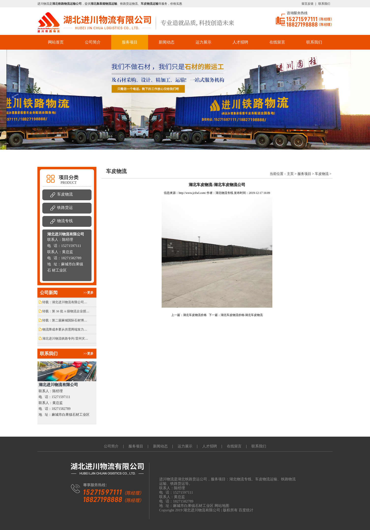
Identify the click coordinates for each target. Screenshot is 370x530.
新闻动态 (166, 42)
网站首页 (56, 42)
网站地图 (222, 506)
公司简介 (93, 42)
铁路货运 (65, 207)
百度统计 (246, 510)
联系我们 (324, 3)
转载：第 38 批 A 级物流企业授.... (65, 311)
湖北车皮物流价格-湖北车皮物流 (242, 315)
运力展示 (203, 42)
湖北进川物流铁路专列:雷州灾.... (65, 338)
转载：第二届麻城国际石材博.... (64, 320)
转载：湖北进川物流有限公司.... (64, 302)
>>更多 (88, 292)
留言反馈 (307, 3)
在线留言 (277, 42)
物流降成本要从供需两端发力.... (64, 329)
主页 (290, 174)
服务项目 (130, 42)
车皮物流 (65, 194)
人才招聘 (240, 42)
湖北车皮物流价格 (195, 315)
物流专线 (65, 221)
